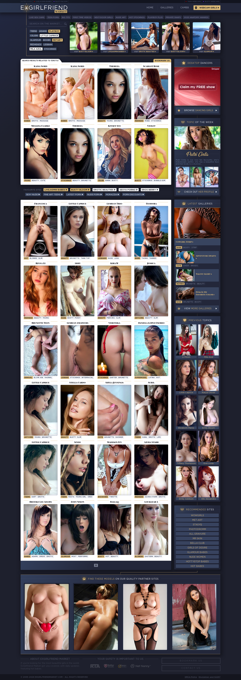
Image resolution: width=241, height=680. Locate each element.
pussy (77, 318)
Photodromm (197, 529)
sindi (90, 497)
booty (186, 247)
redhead (139, 121)
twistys (113, 497)
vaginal (48, 377)
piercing (111, 318)
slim (40, 258)
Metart (57, 40)
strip (194, 247)
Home (149, 8)
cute (42, 180)
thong (144, 258)
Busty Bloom (61, 1)
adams (35, 556)
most (74, 556)
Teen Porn (53, 17)
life (159, 437)
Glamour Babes (197, 552)
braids (194, 266)
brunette (119, 121)
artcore (139, 318)
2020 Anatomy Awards (196, 17)
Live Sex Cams (37, 17)
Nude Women (197, 557)
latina (151, 377)
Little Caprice (49, 36)
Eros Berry (150, 190)
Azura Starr (151, 497)
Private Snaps (173, 17)
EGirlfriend (44, 8)
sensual (28, 377)
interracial (87, 377)
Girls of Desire (197, 548)
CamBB (184, 8)
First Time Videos (82, 17)
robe (147, 121)
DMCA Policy (191, 677)
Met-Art (197, 520)
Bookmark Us (162, 61)
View (197, 309)
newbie (180, 284)
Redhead (139, 497)
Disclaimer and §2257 (209, 677)
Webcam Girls (208, 8)
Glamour (35, 40)
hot (26, 258)
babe (179, 247)
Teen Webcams (194, 1)
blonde (33, 258)
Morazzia (112, 195)
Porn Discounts (133, 195)
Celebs (34, 36)
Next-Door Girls (104, 17)
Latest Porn (75, 195)
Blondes (139, 556)
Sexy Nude (33, 195)
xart (34, 497)
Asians (43, 31)
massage (44, 121)
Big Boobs (103, 497)
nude (110, 258)
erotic (35, 121)
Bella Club (197, 543)
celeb (101, 180)
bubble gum (159, 180)
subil (144, 437)
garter (113, 377)
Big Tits (66, 17)
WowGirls (197, 515)
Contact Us (191, 668)
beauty (101, 121)
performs (83, 556)
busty (115, 180)
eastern (149, 556)
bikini (107, 180)
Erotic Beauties (104, 190)
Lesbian (48, 44)
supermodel (141, 377)
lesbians (102, 258)
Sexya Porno (129, 190)
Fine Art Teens (53, 195)
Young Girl (81, 497)
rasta (71, 497)
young (110, 121)
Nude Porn (94, 195)
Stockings (50, 49)
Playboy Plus (155, 17)
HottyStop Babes (197, 562)
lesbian (65, 377)
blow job (38, 377)
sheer (186, 266)
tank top (85, 258)
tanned (152, 258)
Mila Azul (36, 49)
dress (42, 556)
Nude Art (121, 17)
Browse (198, 110)
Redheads (35, 44)
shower (119, 437)
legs (116, 258)
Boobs (47, 40)
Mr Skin (197, 539)
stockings (156, 121)
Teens (33, 31)
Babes (27, 121)
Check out (199, 192)
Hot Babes (197, 566)
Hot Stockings (137, 17)
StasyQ (197, 525)
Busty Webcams (212, 1)
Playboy (54, 31)
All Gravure (197, 534)
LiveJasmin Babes (44, 1)
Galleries (166, 8)
